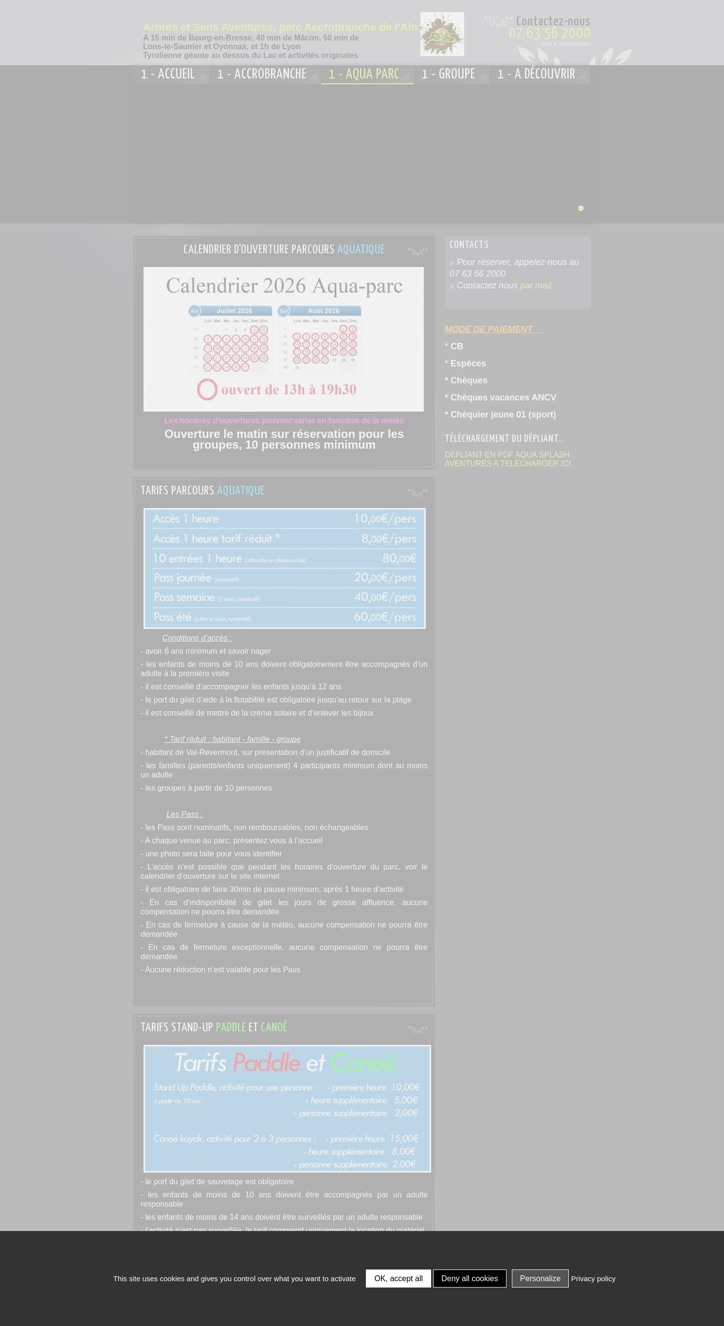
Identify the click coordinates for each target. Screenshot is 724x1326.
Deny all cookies (469, 1278)
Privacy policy (593, 1278)
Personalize (540, 1278)
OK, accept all (398, 1278)
